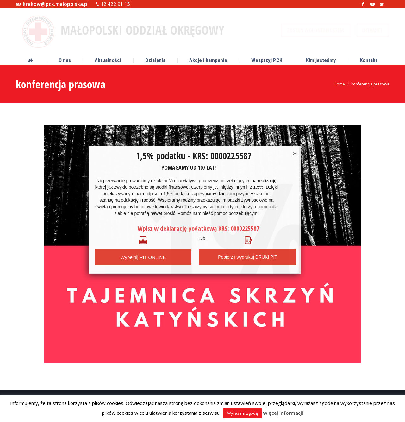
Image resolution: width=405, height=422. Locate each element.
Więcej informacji (283, 413)
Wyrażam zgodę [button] (242, 413)
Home (339, 84)
